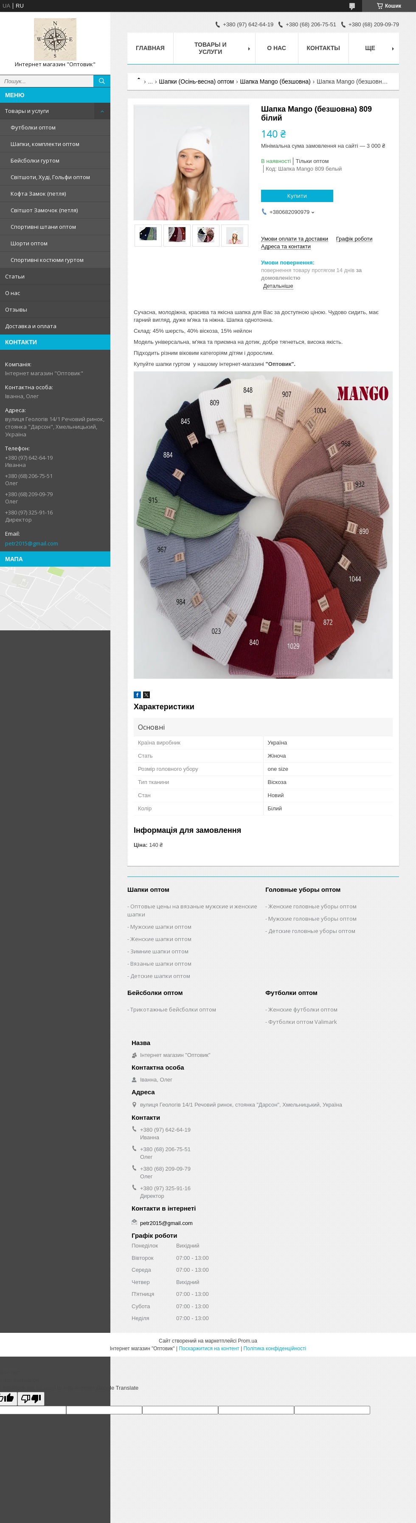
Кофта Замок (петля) (38, 193)
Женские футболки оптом (302, 1009)
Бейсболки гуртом (35, 160)
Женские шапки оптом (160, 939)
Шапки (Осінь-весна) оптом (196, 81)
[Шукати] (101, 81)
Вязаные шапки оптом (160, 963)
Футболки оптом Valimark (302, 1022)
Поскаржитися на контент (209, 1349)
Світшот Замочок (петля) (44, 210)
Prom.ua (247, 1341)
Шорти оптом (29, 243)
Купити (297, 196)
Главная (150, 48)
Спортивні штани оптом (43, 226)
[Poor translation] (31, 1399)
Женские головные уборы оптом (312, 906)
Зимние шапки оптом (159, 951)
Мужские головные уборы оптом (312, 918)
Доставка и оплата (30, 326)
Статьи (15, 276)
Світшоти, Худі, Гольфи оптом (50, 177)
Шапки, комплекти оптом (45, 144)
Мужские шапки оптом (160, 926)
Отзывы (16, 309)
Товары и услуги (27, 111)
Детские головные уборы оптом (311, 931)
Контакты (323, 48)
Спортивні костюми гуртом (47, 260)
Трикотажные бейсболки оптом (173, 1009)
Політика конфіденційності (275, 1349)
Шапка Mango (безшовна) (275, 81)
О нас (12, 293)
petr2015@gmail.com (31, 543)
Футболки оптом (33, 127)
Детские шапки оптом (160, 976)
